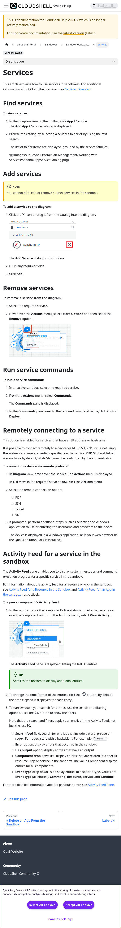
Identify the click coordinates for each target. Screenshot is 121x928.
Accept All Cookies (78, 905)
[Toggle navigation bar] (6, 6)
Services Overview (78, 89)
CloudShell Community (21, 873)
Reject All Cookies (42, 905)
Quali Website (13, 851)
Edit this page (15, 799)
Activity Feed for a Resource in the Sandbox (40, 589)
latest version (73, 33)
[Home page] (6, 45)
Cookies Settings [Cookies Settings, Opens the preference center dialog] (60, 919)
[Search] (104, 6)
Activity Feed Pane (101, 785)
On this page (15, 61)
